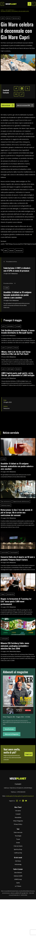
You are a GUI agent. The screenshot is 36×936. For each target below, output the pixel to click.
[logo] (11, 3)
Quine (18, 882)
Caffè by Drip (18, 853)
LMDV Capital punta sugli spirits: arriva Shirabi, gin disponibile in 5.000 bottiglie (17, 374)
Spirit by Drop (18, 849)
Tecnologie (18, 836)
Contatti (18, 814)
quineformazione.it (28, 796)
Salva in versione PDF (25, 105)
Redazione (15, 273)
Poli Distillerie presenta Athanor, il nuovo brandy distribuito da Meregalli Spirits (18, 331)
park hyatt (9, 347)
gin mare (9, 18)
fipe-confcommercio (6, 501)
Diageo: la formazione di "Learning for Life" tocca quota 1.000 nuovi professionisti (16, 601)
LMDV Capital (10, 369)
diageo (2, 594)
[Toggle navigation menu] (2, 4)
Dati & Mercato (10, 9)
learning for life (10, 594)
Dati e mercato (18, 832)
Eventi (18, 842)
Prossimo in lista (10, 283)
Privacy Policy (18, 824)
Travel (18, 839)
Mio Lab (16, 347)
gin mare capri (16, 18)
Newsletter (18, 817)
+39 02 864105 (20, 792)
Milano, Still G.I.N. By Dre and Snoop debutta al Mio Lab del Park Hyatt (15, 353)
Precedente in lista (10, 261)
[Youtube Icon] (26, 801)
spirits (2, 18)
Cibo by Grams (18, 846)
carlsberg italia (4, 638)
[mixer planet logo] (18, 778)
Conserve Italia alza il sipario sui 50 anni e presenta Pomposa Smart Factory (18, 558)
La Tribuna (18, 886)
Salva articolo (8, 105)
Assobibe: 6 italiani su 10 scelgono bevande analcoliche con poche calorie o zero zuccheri (17, 295)
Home (2, 9)
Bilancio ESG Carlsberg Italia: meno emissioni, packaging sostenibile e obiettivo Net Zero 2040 (15, 646)
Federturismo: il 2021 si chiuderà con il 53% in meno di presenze (17, 269)
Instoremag (18, 864)
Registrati (28, 754)
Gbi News (18, 861)
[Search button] (33, 4)
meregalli (18, 326)
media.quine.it (10, 796)
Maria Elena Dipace (15, 651)
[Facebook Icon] (20, 801)
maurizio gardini (14, 552)
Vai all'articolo (9, 729)
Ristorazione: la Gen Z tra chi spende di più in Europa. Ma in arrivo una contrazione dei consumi (16, 512)
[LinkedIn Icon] (23, 801)
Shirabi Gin (18, 369)
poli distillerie (10, 326)
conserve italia (4, 552)
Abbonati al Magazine (11, 734)
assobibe (6, 287)
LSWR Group (18, 879)
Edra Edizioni (18, 872)
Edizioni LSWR (18, 876)
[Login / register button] (29, 4)
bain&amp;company (5, 505)
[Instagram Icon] (17, 801)
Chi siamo (18, 810)
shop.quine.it (18, 796)
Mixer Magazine (18, 821)
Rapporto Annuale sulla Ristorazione (21, 501)
